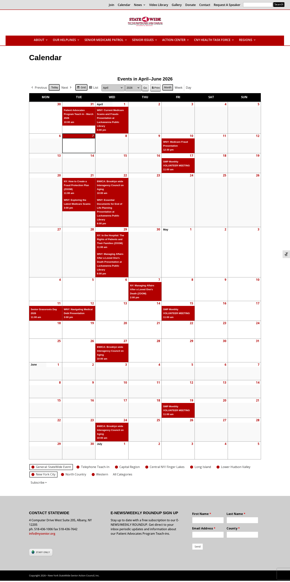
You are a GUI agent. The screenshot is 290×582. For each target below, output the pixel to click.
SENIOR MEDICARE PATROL (104, 40)
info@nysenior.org (42, 534)
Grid (81, 88)
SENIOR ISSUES (143, 40)
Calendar (124, 5)
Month (167, 87)
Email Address (203, 528)
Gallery (177, 5)
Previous (39, 87)
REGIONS (245, 40)
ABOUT (39, 40)
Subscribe (39, 482)
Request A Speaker (227, 5)
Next (66, 87)
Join (111, 5)
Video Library (158, 5)
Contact (204, 5)
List (93, 88)
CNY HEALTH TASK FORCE (212, 40)
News (138, 5)
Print (155, 88)
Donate (190, 5)
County (233, 528)
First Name (201, 514)
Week (178, 88)
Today (54, 87)
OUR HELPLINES (64, 40)
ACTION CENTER (173, 40)
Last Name (236, 514)
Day (188, 88)
